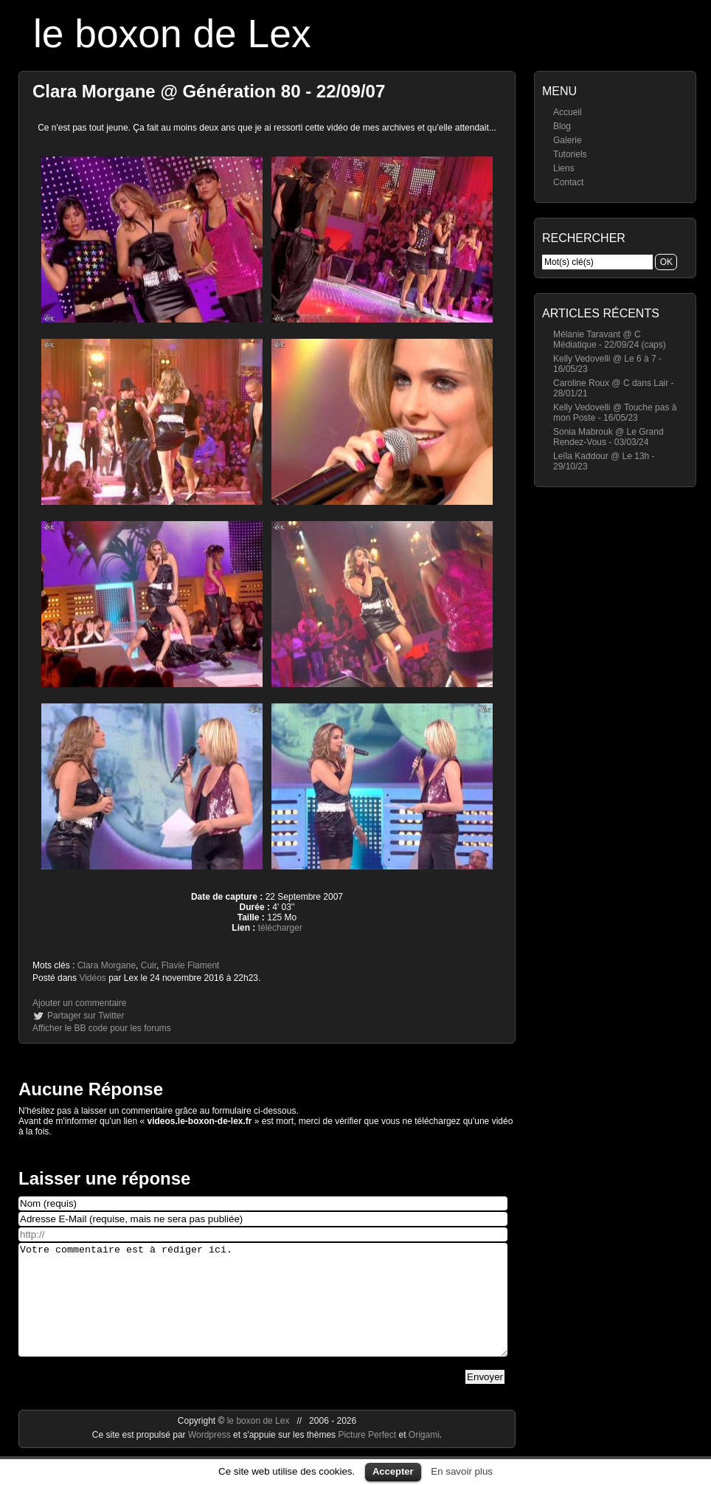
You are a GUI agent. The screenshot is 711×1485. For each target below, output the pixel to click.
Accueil (567, 112)
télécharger (280, 928)
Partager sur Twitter (85, 1015)
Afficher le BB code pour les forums (101, 1028)
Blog (562, 126)
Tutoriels (570, 154)
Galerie (567, 140)
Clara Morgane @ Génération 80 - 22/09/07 (208, 91)
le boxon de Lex (172, 33)
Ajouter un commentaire (79, 1003)
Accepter (393, 1471)
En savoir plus (462, 1471)
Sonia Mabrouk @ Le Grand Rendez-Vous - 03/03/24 (608, 437)
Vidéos (92, 978)
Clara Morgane (106, 965)
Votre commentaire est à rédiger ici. (262, 1311)
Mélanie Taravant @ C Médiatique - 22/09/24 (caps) (609, 339)
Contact (568, 182)
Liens (564, 168)
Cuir (148, 965)
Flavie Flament (191, 965)
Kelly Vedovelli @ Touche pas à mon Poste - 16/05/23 (614, 412)
